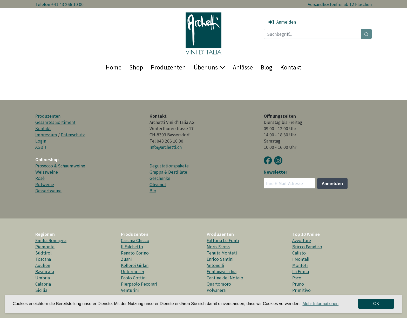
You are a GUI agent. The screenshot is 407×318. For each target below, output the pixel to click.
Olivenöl (158, 184)
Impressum (46, 134)
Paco (296, 277)
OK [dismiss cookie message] (376, 303)
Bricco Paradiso (307, 246)
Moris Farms (218, 246)
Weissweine (46, 172)
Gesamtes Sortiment (55, 122)
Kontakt (290, 67)
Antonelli (215, 265)
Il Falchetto (132, 246)
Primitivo (301, 290)
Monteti (300, 265)
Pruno (298, 284)
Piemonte (45, 246)
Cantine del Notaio (225, 277)
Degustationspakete (169, 165)
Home (113, 67)
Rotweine (44, 184)
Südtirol (43, 253)
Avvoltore (301, 240)
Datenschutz (73, 134)
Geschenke (160, 178)
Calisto (299, 253)
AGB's (40, 147)
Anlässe (243, 67)
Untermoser (132, 271)
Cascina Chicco (135, 240)
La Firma (300, 271)
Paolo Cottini (134, 277)
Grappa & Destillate (168, 172)
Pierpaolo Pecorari (139, 284)
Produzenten (168, 67)
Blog (267, 67)
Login (40, 141)
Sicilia (41, 290)
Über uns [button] (209, 67)
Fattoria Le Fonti (223, 240)
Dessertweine (48, 190)
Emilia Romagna (50, 240)
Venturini (130, 290)
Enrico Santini (220, 259)
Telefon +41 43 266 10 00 (59, 4)
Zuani (126, 259)
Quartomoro (219, 284)
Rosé (40, 178)
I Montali (300, 259)
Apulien (42, 265)
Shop (136, 67)
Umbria (42, 277)
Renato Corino (135, 253)
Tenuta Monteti (222, 253)
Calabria (43, 284)
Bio (153, 190)
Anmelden (282, 22)
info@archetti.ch (166, 147)
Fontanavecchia (221, 271)
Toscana (43, 259)
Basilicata (44, 271)
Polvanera (216, 290)
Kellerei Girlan (134, 265)
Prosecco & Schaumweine (60, 165)
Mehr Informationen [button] (320, 303)
